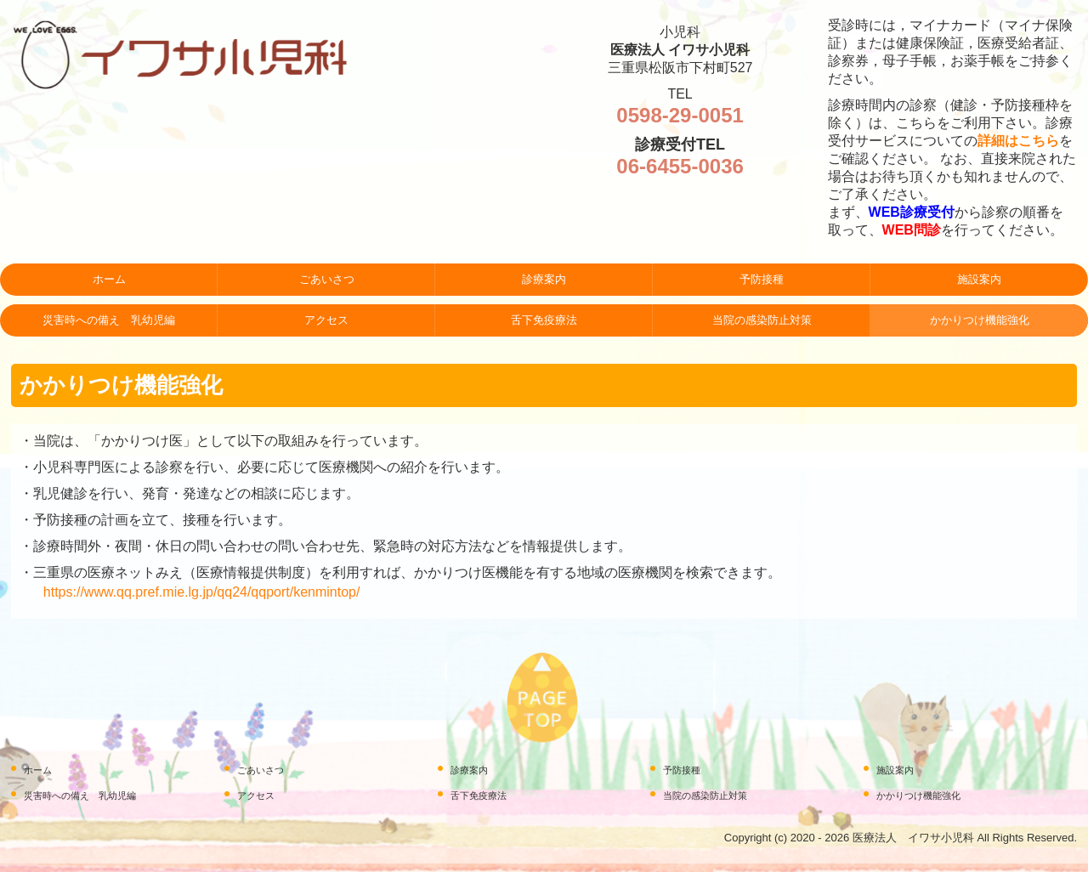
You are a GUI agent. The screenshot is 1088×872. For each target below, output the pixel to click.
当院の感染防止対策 (762, 320)
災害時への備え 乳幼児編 (108, 320)
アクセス (326, 320)
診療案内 (544, 279)
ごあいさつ (326, 279)
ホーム (109, 279)
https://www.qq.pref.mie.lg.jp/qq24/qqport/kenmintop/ (201, 592)
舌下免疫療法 (544, 320)
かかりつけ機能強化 (979, 320)
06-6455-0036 (679, 166)
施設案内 (979, 279)
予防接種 (762, 279)
